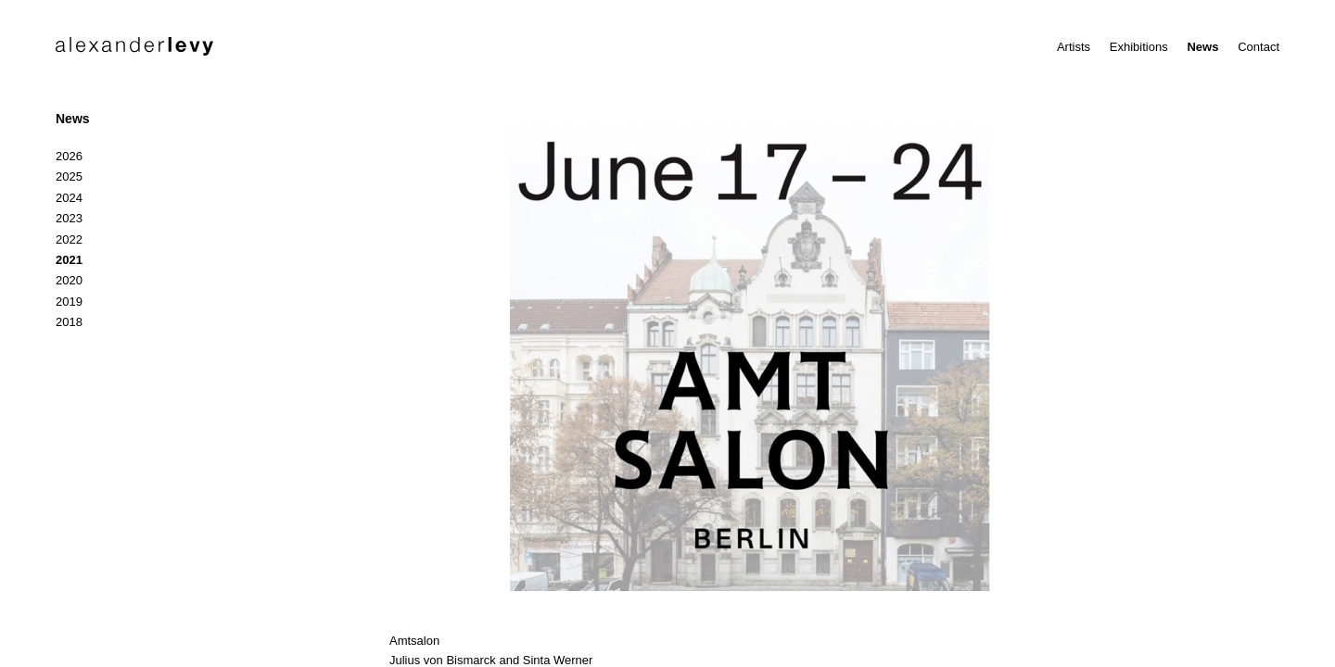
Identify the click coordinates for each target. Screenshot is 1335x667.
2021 (69, 260)
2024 (69, 198)
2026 (69, 156)
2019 (69, 301)
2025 (69, 176)
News (1202, 47)
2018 (69, 322)
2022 (69, 239)
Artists (1073, 47)
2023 (69, 218)
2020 (69, 280)
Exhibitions (1139, 47)
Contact (1258, 47)
